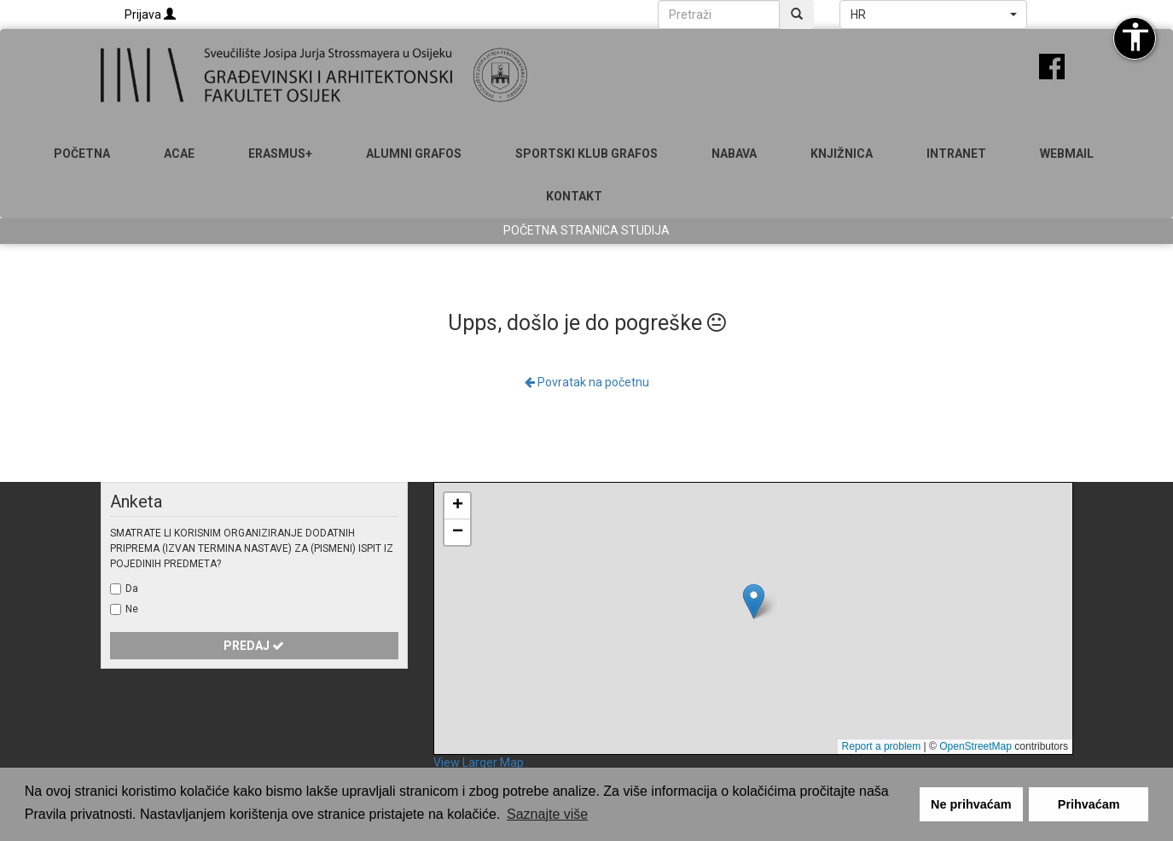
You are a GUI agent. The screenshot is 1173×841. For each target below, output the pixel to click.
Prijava (150, 14)
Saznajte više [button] (547, 814)
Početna (82, 153)
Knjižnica (841, 153)
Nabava (734, 153)
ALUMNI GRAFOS (414, 153)
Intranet (956, 153)
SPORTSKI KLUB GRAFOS (586, 153)
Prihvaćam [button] (1089, 804)
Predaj (254, 645)
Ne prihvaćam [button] (971, 804)
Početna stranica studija (586, 230)
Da (131, 588)
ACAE (179, 153)
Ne (131, 609)
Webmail (1067, 153)
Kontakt (574, 196)
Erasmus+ (280, 153)
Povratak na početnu (587, 382)
